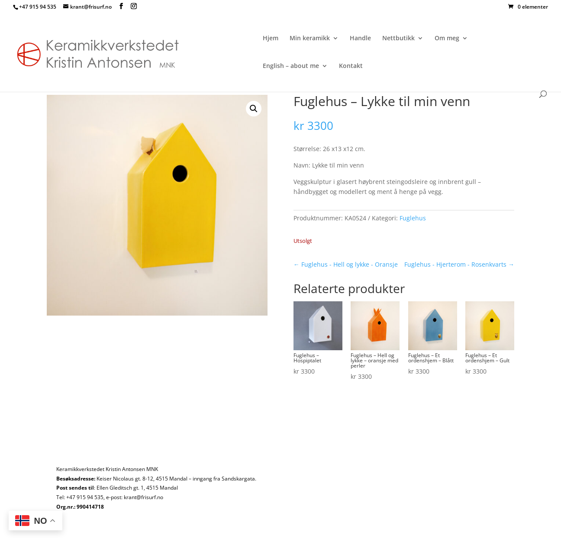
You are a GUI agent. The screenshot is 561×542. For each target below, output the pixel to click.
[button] (253, 108)
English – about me (291, 66)
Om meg (447, 38)
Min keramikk (310, 38)
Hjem (270, 38)
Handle (360, 38)
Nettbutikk (398, 38)
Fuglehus (413, 218)
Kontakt (351, 66)
